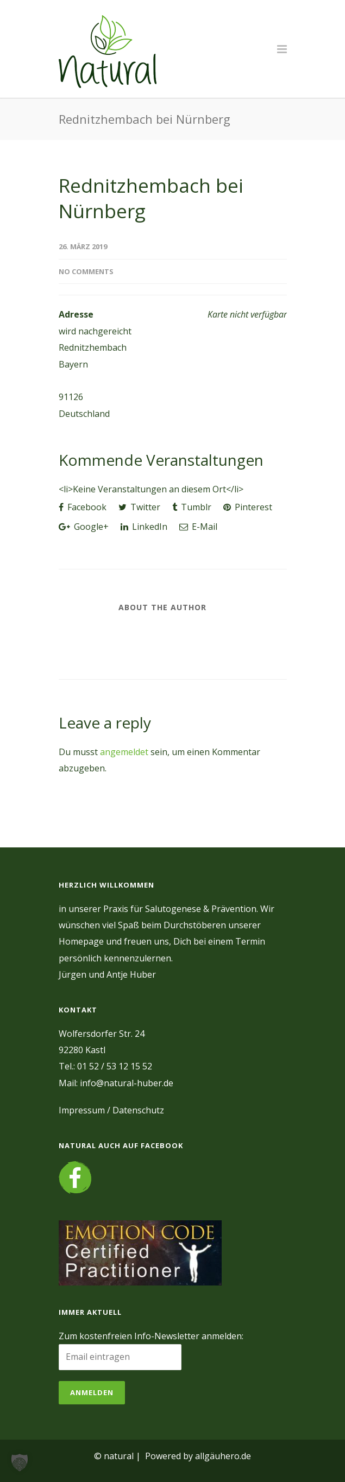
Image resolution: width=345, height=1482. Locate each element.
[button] (19, 1462)
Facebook (82, 507)
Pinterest (247, 507)
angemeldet (124, 752)
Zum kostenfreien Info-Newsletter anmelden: (151, 1336)
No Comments (86, 271)
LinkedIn (144, 527)
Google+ (84, 527)
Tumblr (191, 507)
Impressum (82, 1110)
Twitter (139, 507)
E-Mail (198, 527)
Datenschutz (138, 1110)
